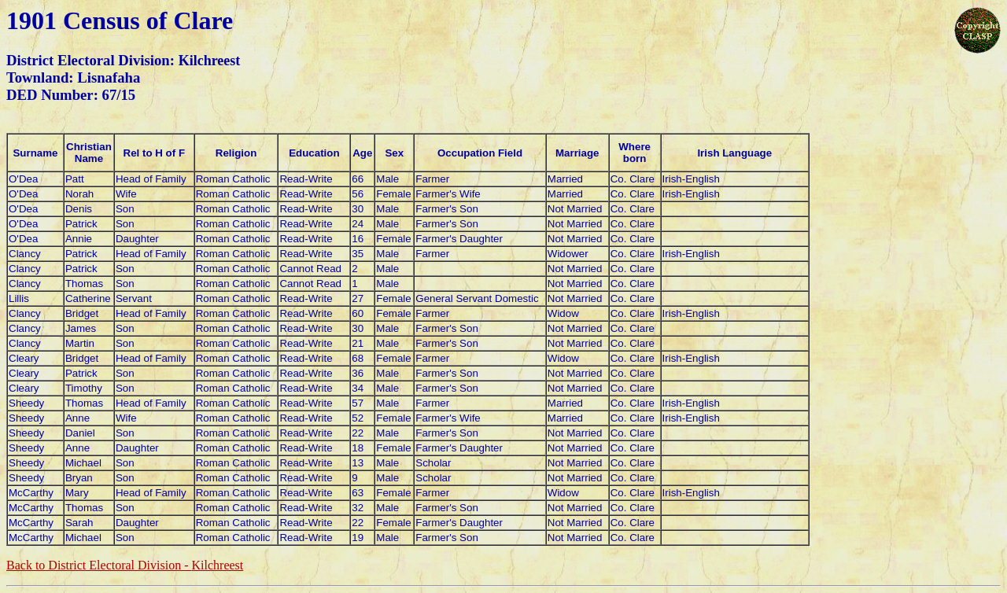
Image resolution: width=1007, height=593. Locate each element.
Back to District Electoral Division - (124, 565)
